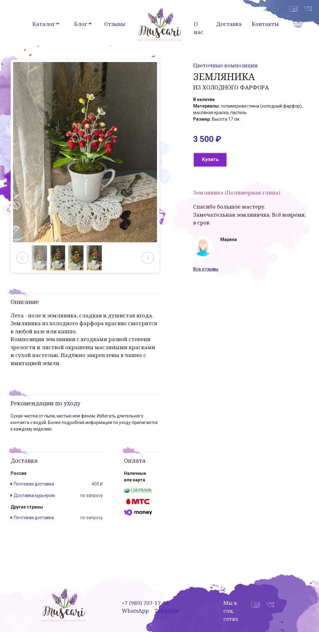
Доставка (229, 23)
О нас (198, 28)
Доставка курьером (34, 495)
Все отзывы (205, 269)
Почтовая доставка (34, 483)
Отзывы (114, 23)
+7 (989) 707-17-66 (145, 602)
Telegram (166, 610)
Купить (210, 159)
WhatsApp (135, 610)
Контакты (265, 23)
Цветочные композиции (225, 65)
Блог (80, 23)
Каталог (43, 23)
